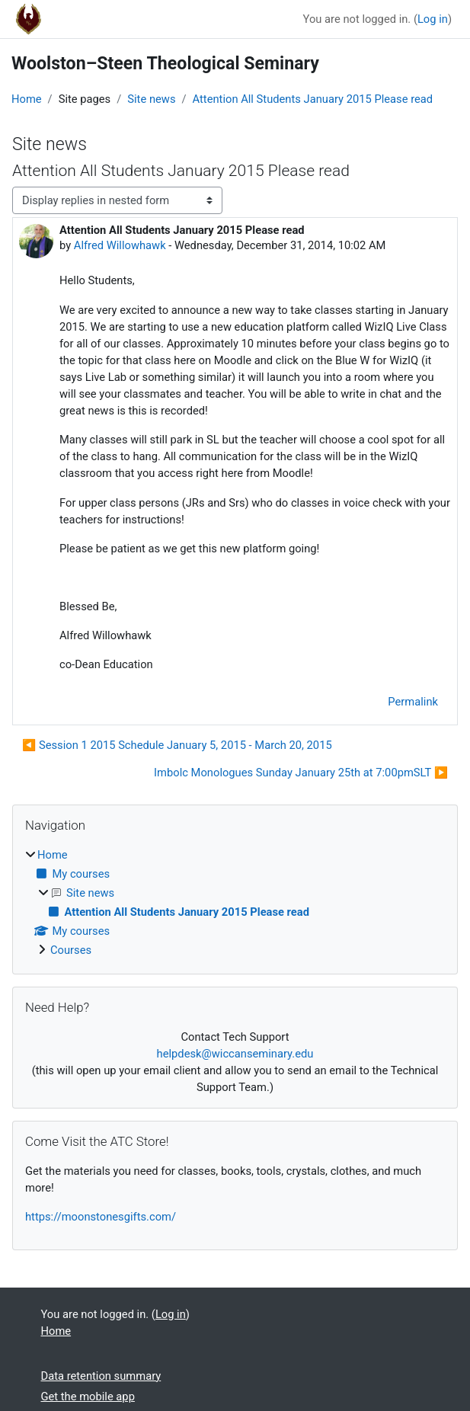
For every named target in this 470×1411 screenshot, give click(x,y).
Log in (432, 19)
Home (26, 99)
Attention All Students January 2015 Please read (313, 99)
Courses (70, 950)
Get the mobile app (88, 1396)
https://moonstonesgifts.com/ (100, 1217)
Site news (151, 99)
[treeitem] (235, 902)
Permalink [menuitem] (413, 702)
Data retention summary (101, 1376)
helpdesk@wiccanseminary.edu (235, 1054)
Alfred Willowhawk (120, 245)
